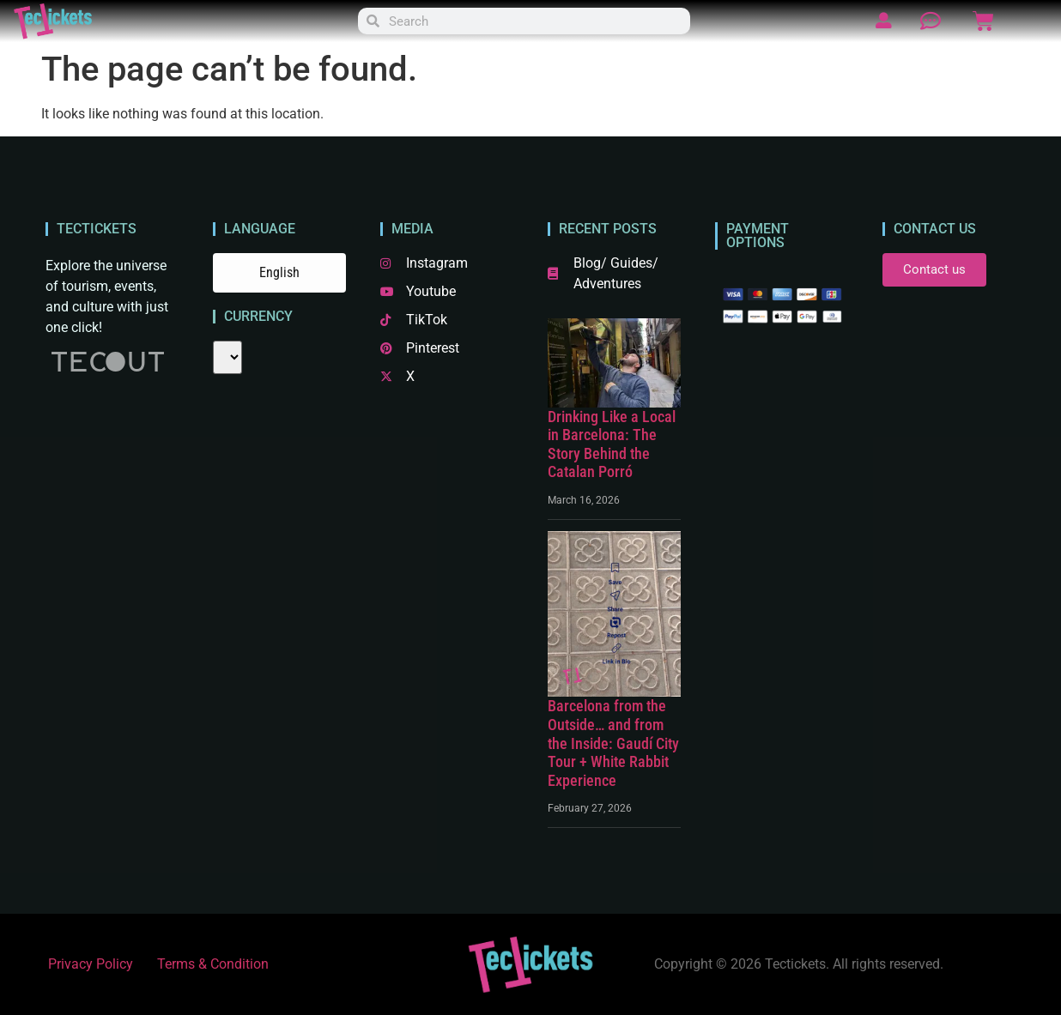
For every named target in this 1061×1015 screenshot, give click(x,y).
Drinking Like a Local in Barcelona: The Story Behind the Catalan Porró (612, 444)
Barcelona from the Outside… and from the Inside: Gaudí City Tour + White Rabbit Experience (613, 742)
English (279, 272)
